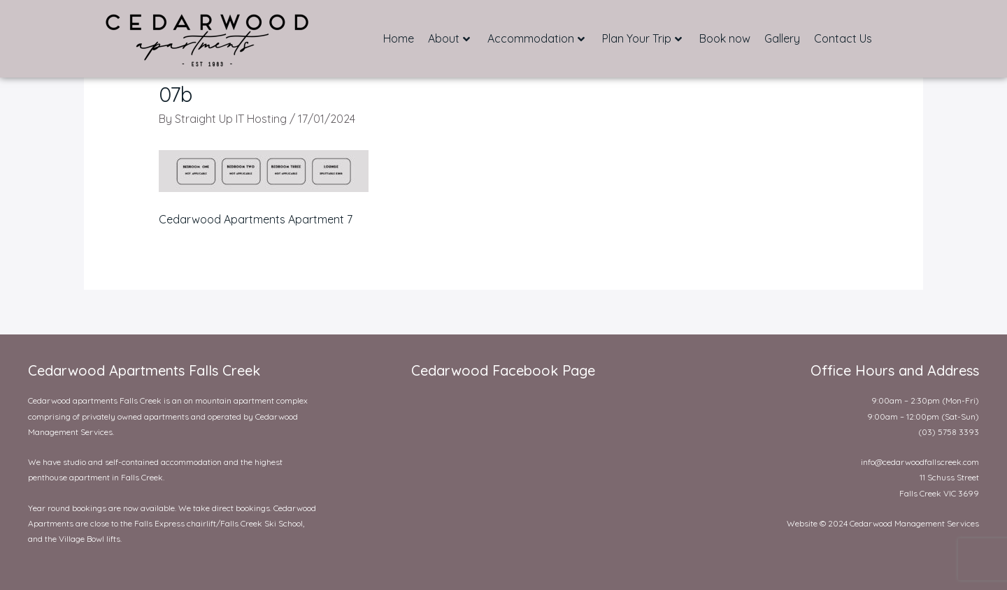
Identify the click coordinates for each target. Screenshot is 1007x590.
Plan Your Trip (642, 38)
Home (398, 38)
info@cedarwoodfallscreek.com (920, 462)
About (449, 38)
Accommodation (536, 38)
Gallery (782, 38)
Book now (724, 38)
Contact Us (843, 38)
